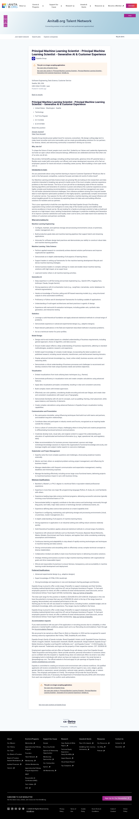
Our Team (10, 751)
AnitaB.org (30, 811)
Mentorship (30, 743)
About (22, 6)
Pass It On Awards (86, 743)
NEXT (27, 774)
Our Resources (103, 743)
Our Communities (49, 763)
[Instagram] (5, 17)
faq (129, 15)
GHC (28, 788)
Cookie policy (73, 726)
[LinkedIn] (5, 25)
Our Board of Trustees (14, 754)
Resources (100, 6)
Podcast (101, 751)
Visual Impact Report (68, 762)
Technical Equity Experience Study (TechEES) (67, 751)
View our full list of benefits (83, 593)
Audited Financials (14, 764)
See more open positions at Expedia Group (52, 705)
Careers (11, 768)
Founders (28, 753)
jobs (36, 37)
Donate (45, 743)
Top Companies (67, 766)
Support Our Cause (55, 5)
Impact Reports (67, 758)
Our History (11, 747)
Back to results (37, 95)
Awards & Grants (85, 5)
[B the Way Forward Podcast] (23, 809)
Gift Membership (49, 771)
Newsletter (120, 747)
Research (70, 6)
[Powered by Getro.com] (69, 721)
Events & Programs (38, 5)
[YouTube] (16, 809)
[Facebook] (5, 21)
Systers (47, 767)
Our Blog (101, 747)
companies (51, 37)
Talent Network (31, 757)
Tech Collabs (30, 784)
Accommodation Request (44, 629)
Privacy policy (64, 726)
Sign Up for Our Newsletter (117, 798)
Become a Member (116, 6)
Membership (30, 761)
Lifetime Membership (32, 764)
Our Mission (11, 743)
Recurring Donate (49, 747)
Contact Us (120, 743)
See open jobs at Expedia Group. (47, 68)
